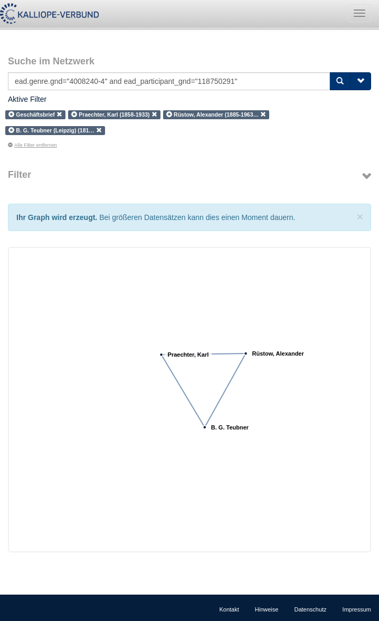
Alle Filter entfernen (32, 145)
